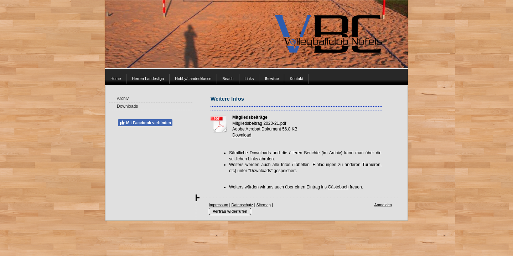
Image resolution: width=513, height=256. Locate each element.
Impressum (218, 205)
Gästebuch (338, 187)
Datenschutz (242, 205)
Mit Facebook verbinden (145, 123)
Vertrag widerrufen (230, 211)
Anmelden (383, 205)
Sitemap (263, 205)
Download (241, 135)
